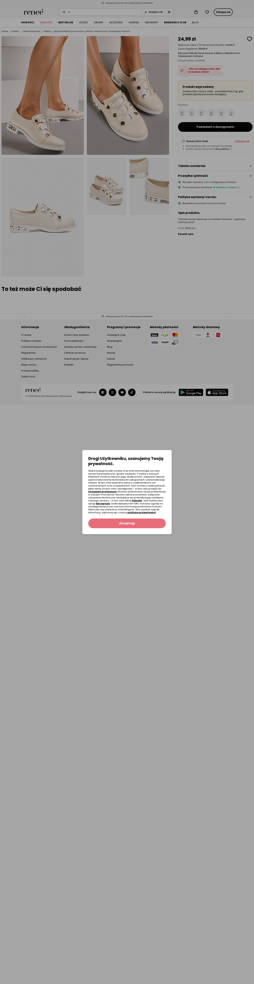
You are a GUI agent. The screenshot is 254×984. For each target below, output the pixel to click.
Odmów (137, 500)
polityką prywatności (141, 512)
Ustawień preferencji (102, 491)
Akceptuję (103, 503)
